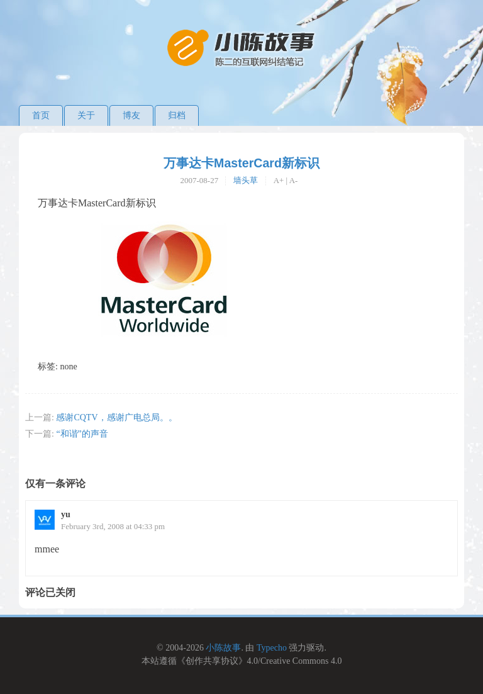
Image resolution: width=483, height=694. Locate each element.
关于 (86, 115)
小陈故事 (223, 647)
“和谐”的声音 (82, 434)
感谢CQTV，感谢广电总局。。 (116, 417)
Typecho (272, 647)
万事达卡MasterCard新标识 (241, 163)
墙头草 (245, 180)
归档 (177, 115)
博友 (131, 115)
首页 (41, 115)
